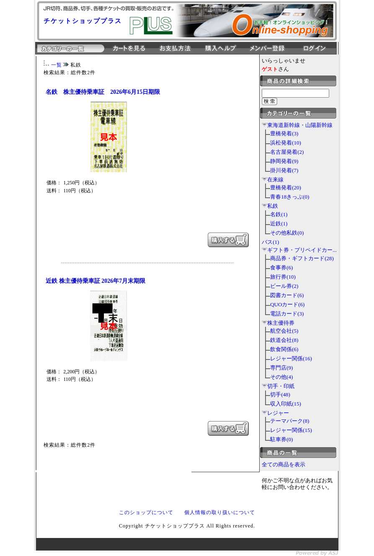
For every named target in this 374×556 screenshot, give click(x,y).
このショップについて (146, 512)
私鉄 (272, 206)
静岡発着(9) (284, 161)
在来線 (275, 179)
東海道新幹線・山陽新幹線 (300, 125)
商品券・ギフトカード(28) (302, 258)
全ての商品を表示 (283, 464)
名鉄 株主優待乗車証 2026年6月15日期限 (103, 92)
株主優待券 (280, 323)
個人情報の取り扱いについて (219, 512)
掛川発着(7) (284, 170)
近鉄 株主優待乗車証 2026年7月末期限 (95, 281)
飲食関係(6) (284, 349)
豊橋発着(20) (285, 187)
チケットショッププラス (83, 21)
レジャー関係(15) (291, 430)
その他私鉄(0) (287, 233)
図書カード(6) (287, 295)
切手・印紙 (280, 386)
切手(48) (280, 394)
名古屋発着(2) (287, 152)
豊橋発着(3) (284, 133)
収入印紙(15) (285, 404)
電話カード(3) (287, 313)
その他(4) (281, 377)
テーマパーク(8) (289, 421)
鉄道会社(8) (284, 340)
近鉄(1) (278, 223)
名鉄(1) (278, 214)
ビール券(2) (284, 286)
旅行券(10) (283, 277)
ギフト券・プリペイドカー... (302, 250)
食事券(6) (281, 267)
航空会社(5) (284, 331)
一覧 (56, 65)
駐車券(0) (281, 439)
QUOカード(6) (287, 304)
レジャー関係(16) (291, 358)
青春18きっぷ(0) (289, 197)
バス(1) (270, 242)
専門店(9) (281, 368)
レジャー (278, 413)
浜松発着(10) (285, 143)
